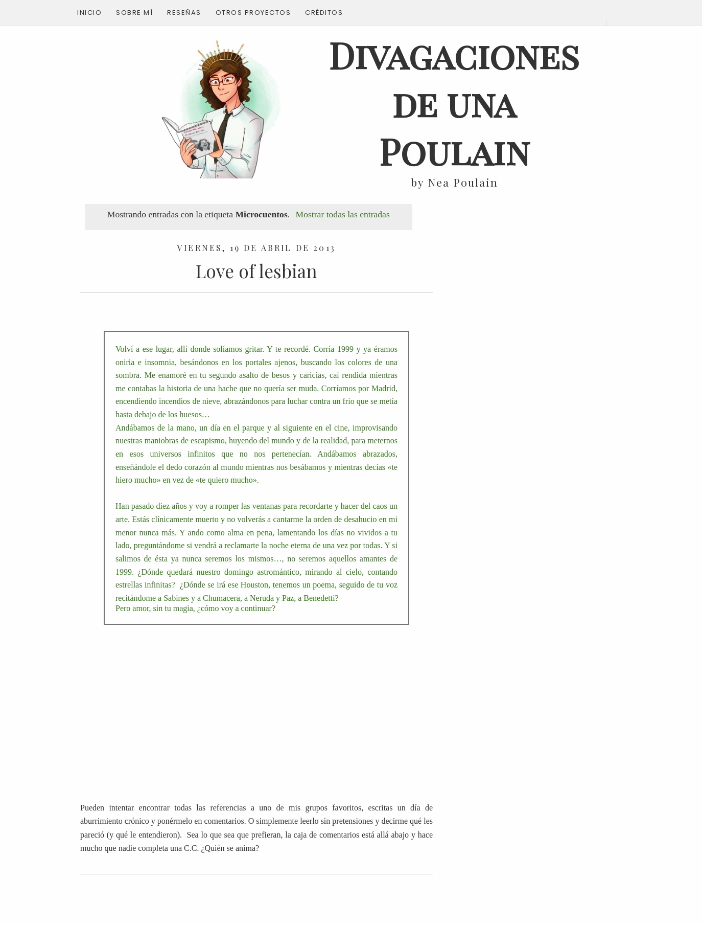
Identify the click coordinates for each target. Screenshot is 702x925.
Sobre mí (134, 12)
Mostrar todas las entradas (343, 214)
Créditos (324, 12)
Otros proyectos (253, 12)
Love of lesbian (256, 271)
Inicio (89, 12)
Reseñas (184, 12)
